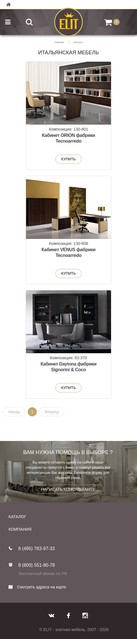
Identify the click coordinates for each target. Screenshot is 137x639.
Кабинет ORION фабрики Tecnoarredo (68, 138)
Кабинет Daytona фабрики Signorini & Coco (68, 367)
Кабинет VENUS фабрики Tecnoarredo (69, 252)
